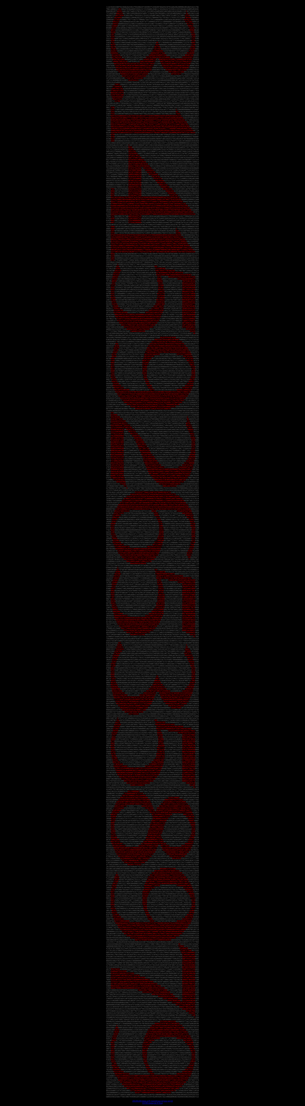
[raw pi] (160, 1101)
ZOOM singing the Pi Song (152, 1103)
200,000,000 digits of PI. (141, 1101)
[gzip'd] (154, 1101)
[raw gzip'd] (168, 1101)
